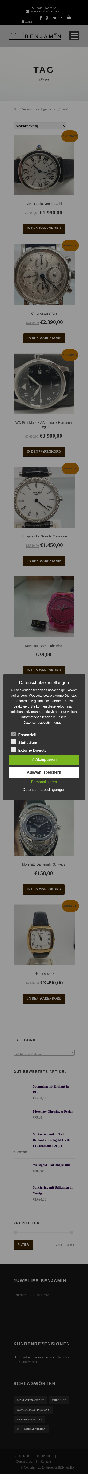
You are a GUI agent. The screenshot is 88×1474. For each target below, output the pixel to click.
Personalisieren (44, 782)
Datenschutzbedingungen (44, 790)
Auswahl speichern (44, 772)
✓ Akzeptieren (44, 760)
